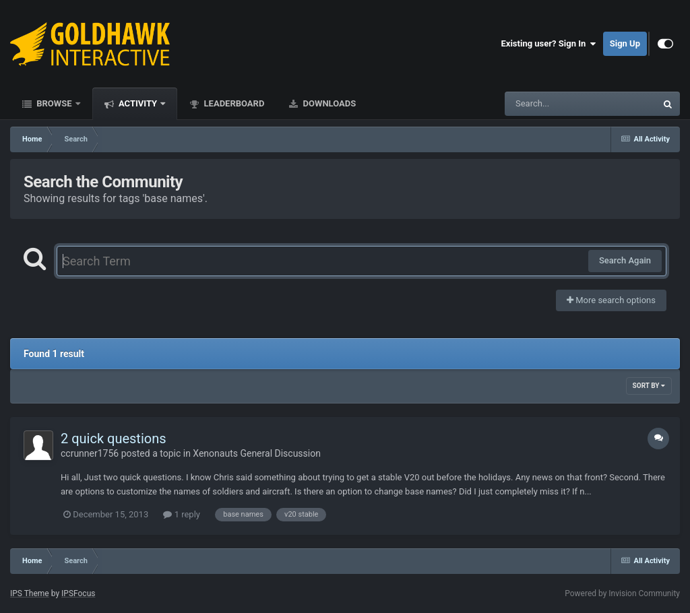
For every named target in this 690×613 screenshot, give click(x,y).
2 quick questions (113, 438)
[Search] (546, 104)
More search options (611, 300)
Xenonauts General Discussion (257, 453)
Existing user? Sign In (548, 44)
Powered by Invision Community (622, 593)
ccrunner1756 (90, 453)
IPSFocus (78, 593)
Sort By (649, 385)
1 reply (181, 514)
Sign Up (625, 43)
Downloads (328, 103)
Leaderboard (232, 103)
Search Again (625, 260)
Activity (138, 103)
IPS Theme (29, 593)
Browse (54, 103)
